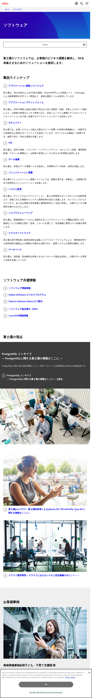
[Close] (89, 672)
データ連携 (11, 160)
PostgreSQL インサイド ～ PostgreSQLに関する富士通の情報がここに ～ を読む (32, 377)
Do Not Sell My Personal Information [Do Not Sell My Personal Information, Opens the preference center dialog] (46, 692)
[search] (81, 3)
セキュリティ (12, 123)
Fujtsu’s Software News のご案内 (22, 302)
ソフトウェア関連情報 (17, 288)
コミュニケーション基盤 (18, 173)
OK (46, 684)
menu (65, 44)
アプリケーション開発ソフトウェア (23, 86)
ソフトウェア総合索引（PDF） (21, 309)
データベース (12, 250)
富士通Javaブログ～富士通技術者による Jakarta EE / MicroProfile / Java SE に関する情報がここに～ (44, 511)
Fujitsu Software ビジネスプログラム (24, 295)
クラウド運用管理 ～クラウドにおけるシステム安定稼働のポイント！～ (41, 576)
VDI (7, 143)
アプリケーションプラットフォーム (23, 103)
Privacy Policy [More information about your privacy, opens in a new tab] (70, 677)
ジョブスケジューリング (18, 213)
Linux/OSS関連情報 (15, 316)
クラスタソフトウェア (16, 233)
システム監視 (12, 189)
